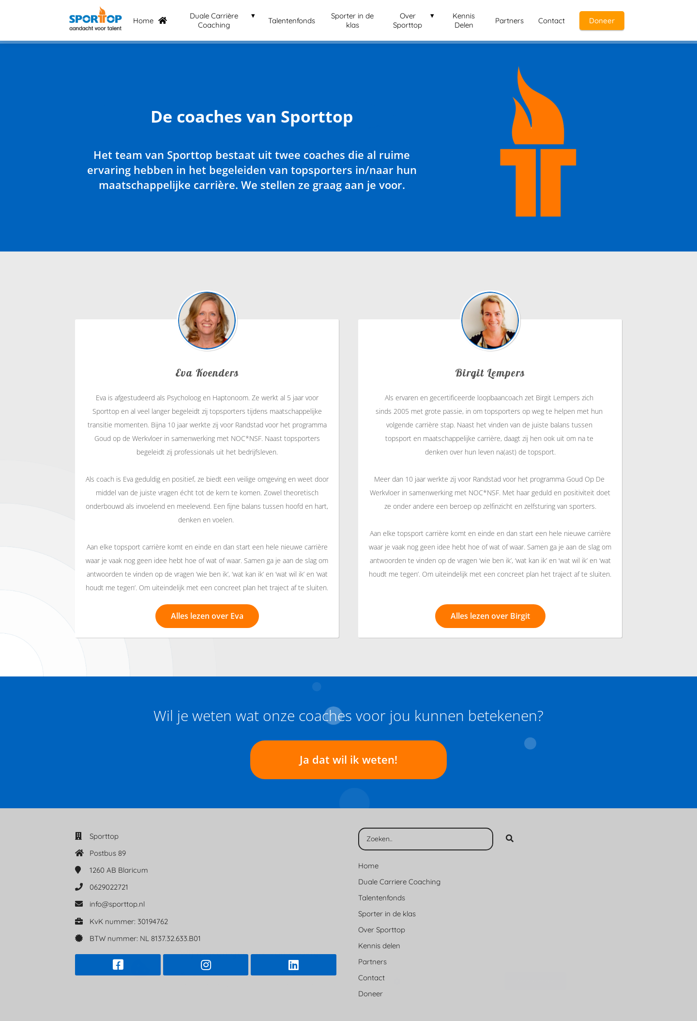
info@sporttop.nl (117, 904)
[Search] (509, 839)
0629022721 (109, 887)
